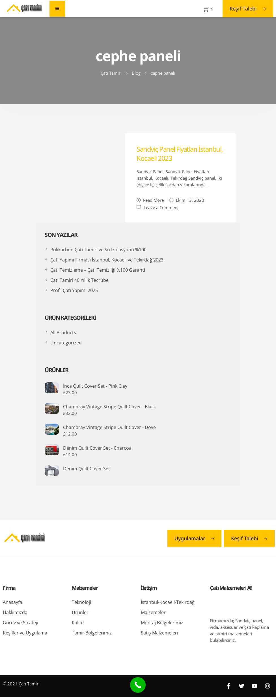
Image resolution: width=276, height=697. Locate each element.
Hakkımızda (15, 612)
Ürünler (80, 612)
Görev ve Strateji (20, 622)
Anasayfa (12, 602)
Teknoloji (81, 602)
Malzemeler (153, 612)
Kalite (78, 622)
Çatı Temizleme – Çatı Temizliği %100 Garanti (97, 270)
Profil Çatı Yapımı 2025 (74, 290)
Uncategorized (66, 343)
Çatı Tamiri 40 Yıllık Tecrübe (79, 280)
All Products (63, 332)
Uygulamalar (194, 538)
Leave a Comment (161, 207)
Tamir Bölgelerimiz (92, 633)
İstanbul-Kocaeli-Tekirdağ (168, 602)
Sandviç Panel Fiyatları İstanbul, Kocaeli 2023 (180, 153)
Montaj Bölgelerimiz (162, 622)
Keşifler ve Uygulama (25, 633)
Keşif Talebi (248, 8)
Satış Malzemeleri (159, 633)
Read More (150, 200)
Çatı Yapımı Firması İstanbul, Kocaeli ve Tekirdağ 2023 (106, 260)
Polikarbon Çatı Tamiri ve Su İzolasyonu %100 (98, 249)
